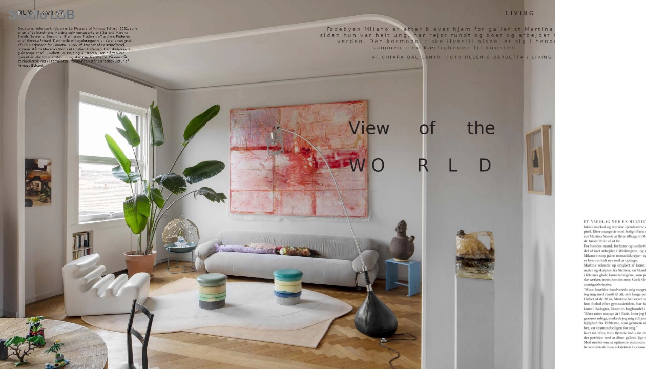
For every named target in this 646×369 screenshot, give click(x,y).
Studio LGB (41, 15)
